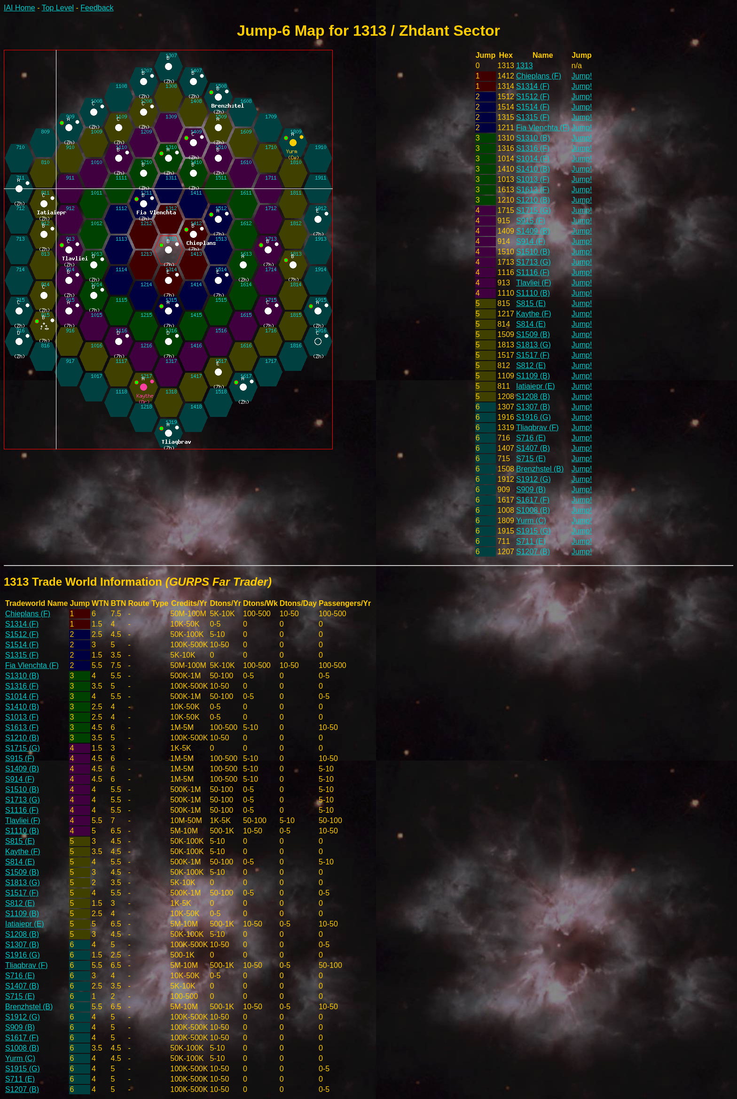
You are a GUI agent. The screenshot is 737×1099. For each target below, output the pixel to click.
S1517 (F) (532, 355)
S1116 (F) (532, 272)
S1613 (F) (532, 190)
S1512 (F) (532, 97)
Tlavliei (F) (533, 283)
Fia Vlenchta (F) (543, 128)
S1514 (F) (532, 107)
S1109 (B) (533, 376)
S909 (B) (531, 490)
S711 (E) (531, 541)
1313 (524, 66)
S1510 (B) (533, 252)
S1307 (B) (533, 407)
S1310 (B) (533, 138)
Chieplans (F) (538, 76)
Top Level (58, 8)
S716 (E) (531, 438)
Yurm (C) (531, 521)
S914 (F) (530, 241)
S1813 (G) (533, 345)
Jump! (582, 76)
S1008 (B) (533, 510)
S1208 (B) (533, 396)
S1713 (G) (533, 262)
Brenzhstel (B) (540, 469)
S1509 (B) (533, 334)
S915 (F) (530, 221)
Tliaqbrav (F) (537, 428)
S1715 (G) (533, 210)
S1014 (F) (532, 159)
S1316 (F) (532, 148)
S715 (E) (531, 459)
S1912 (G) (533, 479)
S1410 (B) (533, 169)
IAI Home (19, 8)
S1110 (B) (533, 293)
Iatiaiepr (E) (535, 386)
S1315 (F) (532, 117)
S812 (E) (531, 365)
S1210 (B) (533, 200)
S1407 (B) (533, 448)
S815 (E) (531, 303)
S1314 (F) (532, 86)
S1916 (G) (533, 417)
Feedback (96, 8)
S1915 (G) (533, 531)
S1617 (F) (532, 500)
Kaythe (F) (533, 314)
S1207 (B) (533, 552)
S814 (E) (531, 324)
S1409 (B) (533, 231)
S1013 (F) (532, 179)
